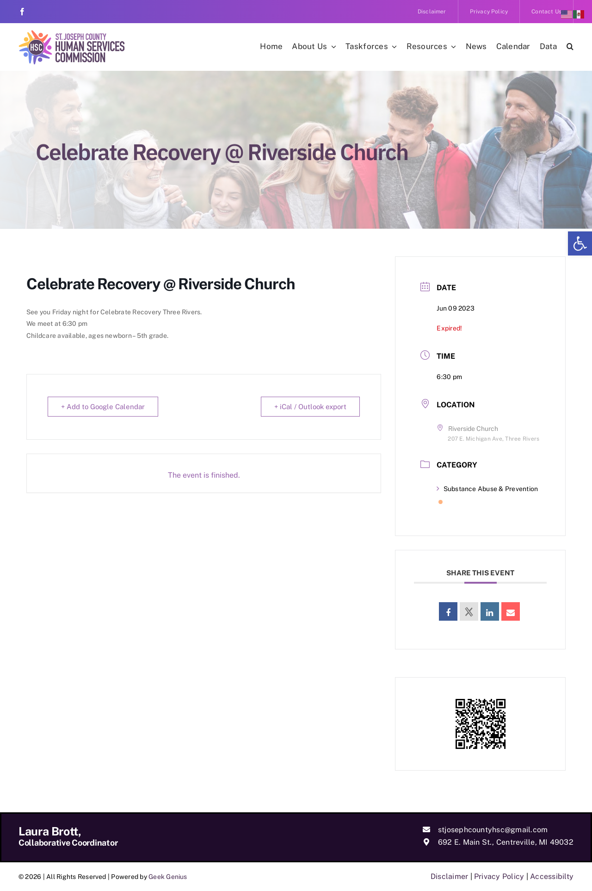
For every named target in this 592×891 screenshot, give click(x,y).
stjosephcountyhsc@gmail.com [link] (493, 829)
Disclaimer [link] (449, 876)
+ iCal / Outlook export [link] (310, 407)
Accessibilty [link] (552, 876)
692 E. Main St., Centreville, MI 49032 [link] (506, 842)
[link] (580, 243)
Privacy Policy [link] (499, 876)
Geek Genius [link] (167, 876)
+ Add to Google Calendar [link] (103, 407)
